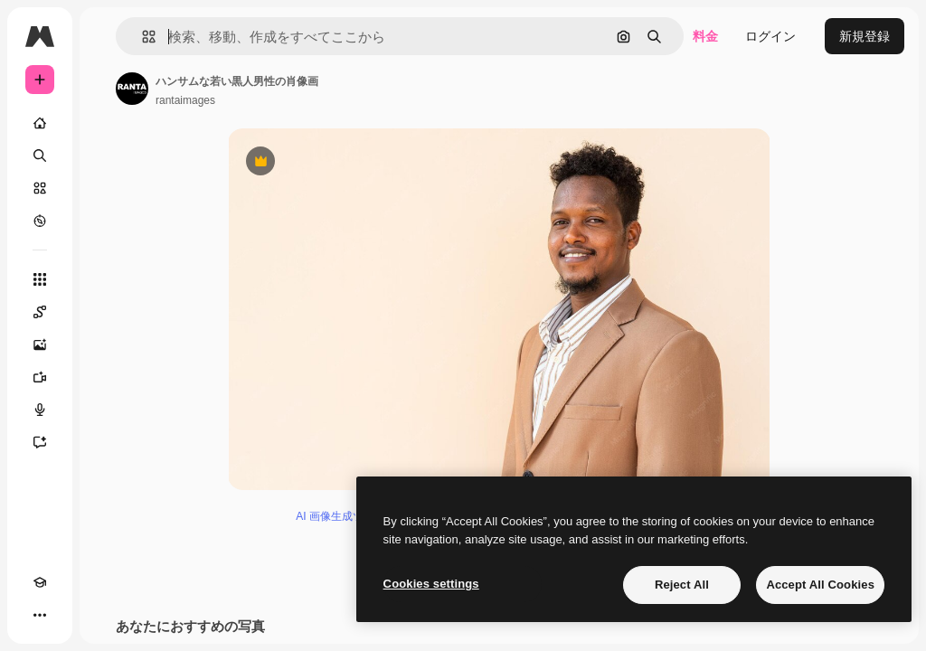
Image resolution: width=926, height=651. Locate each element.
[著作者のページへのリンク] (132, 88)
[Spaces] (39, 311)
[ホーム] (39, 122)
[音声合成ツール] (39, 409)
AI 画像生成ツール (340, 516)
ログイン (770, 36)
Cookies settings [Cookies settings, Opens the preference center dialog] (431, 583)
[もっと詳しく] (39, 220)
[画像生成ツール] (39, 344)
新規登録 (864, 36)
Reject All (682, 584)
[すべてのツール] (39, 279)
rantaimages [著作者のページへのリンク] (185, 100)
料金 (705, 36)
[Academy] (39, 582)
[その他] (39, 614)
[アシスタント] (39, 442)
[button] (141, 36)
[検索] (39, 155)
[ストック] (39, 188)
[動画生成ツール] (39, 377)
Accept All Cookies (820, 584)
